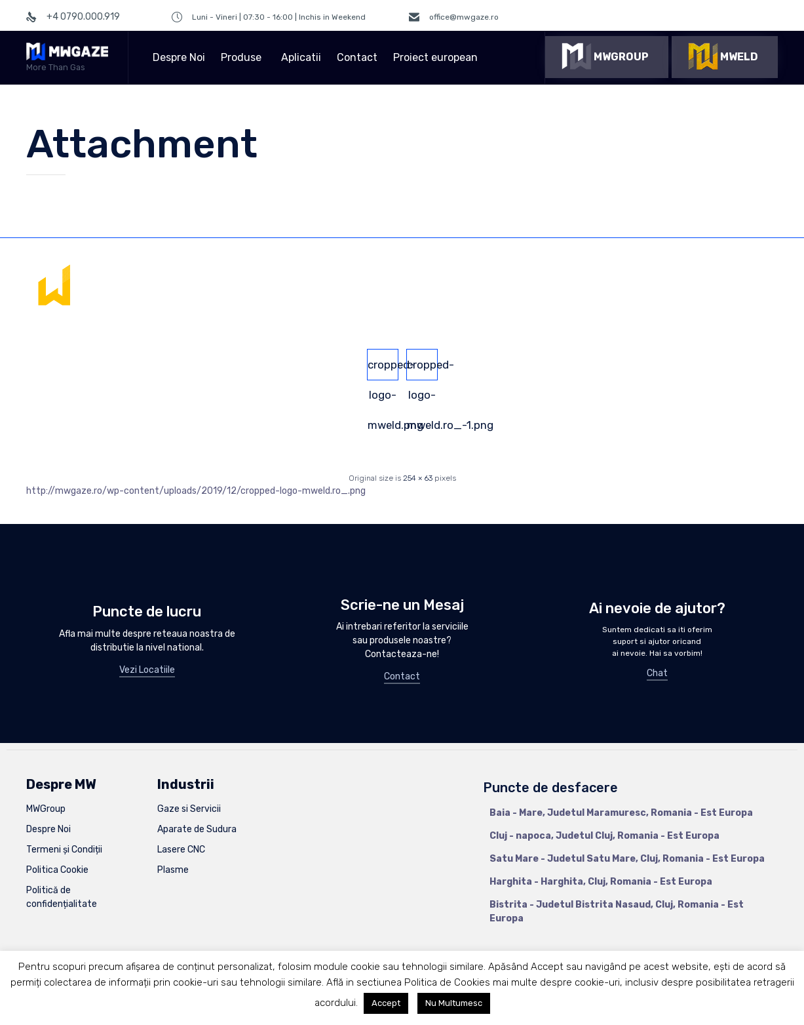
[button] (606, 57)
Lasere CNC (181, 849)
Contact (357, 57)
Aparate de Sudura (197, 829)
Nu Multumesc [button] (453, 1003)
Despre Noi (179, 57)
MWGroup (46, 808)
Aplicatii (301, 57)
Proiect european (437, 57)
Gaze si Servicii (189, 808)
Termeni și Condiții (64, 849)
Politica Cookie (57, 869)
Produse (243, 57)
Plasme (173, 869)
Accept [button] (386, 1003)
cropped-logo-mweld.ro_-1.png (422, 369)
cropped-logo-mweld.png (383, 369)
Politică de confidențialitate (61, 897)
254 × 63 (417, 478)
